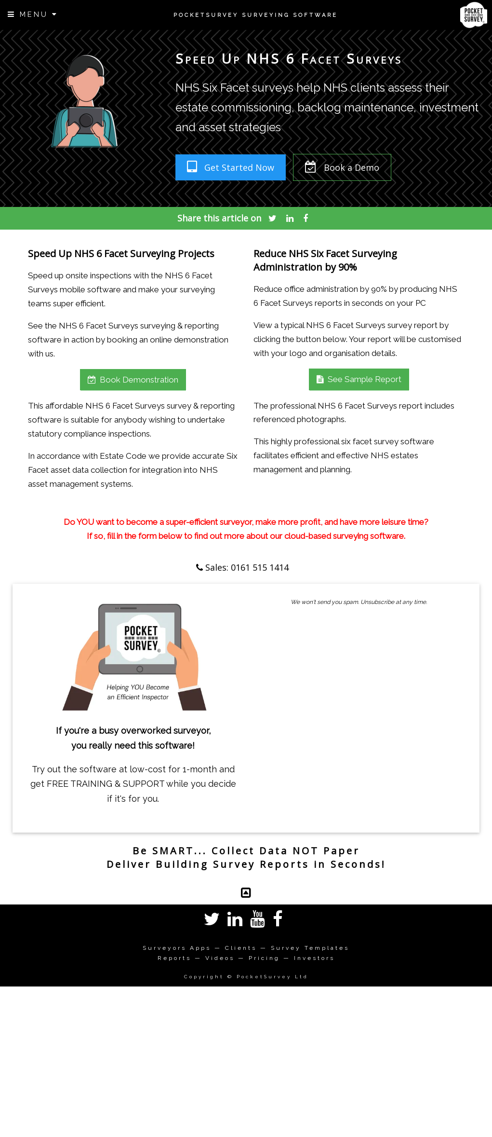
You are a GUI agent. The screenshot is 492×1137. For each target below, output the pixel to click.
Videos (220, 958)
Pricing (264, 958)
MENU (33, 14)
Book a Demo (342, 167)
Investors (314, 958)
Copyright (204, 976)
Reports (174, 958)
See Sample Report (359, 379)
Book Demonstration (133, 379)
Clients (241, 948)
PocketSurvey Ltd (272, 976)
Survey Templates (310, 948)
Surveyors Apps (177, 948)
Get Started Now (230, 167)
